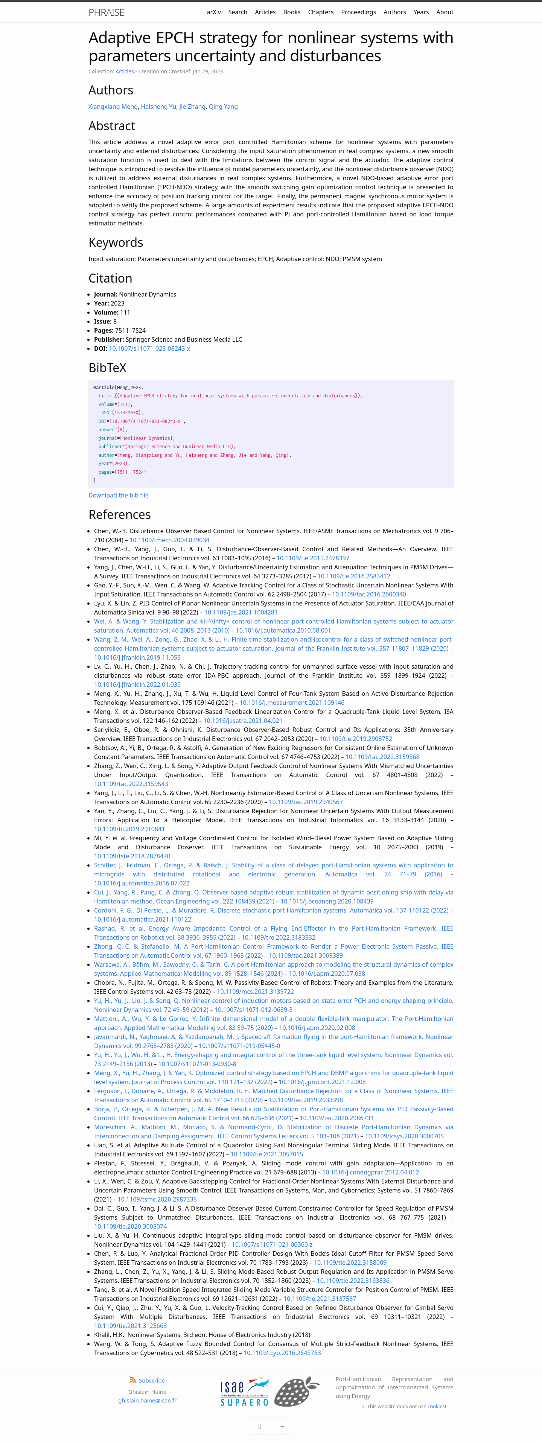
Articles (265, 12)
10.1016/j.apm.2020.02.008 (317, 1028)
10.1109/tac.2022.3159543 (131, 784)
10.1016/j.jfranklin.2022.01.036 (137, 684)
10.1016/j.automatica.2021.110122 (142, 919)
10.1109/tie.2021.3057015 (266, 1154)
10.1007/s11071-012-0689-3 (253, 1009)
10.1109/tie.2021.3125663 (130, 1326)
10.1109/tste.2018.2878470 (132, 856)
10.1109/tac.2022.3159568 (383, 757)
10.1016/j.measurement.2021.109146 (291, 702)
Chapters (321, 12)
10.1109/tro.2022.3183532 (278, 937)
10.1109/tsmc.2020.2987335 (157, 1199)
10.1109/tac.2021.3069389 (306, 955)
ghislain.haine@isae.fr (147, 1400)
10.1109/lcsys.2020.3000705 (404, 1136)
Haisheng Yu (158, 106)
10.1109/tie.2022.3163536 (353, 1280)
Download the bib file (118, 495)
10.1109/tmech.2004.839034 (169, 540)
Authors (395, 12)
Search (238, 12)
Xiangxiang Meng (113, 106)
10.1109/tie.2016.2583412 (354, 576)
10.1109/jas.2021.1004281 (241, 612)
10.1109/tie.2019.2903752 (356, 739)
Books (292, 12)
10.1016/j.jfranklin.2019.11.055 (137, 657)
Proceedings (358, 12)
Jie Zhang (193, 106)
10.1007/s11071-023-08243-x (149, 348)
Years (421, 12)
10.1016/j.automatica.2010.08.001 (283, 630)
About (445, 12)
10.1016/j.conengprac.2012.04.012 (370, 1172)
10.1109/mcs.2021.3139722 (255, 991)
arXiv (214, 12)
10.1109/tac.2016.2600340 (369, 594)
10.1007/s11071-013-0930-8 (197, 1064)
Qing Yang (223, 106)
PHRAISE (106, 12)
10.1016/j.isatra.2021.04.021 (243, 720)
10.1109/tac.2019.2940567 (306, 802)
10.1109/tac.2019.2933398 (306, 1100)
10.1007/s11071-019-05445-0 (239, 1046)
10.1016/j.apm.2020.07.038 (327, 973)
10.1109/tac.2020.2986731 (337, 1118)
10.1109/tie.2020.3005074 (130, 1226)
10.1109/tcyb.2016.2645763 (282, 1353)
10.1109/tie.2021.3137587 (319, 1298)
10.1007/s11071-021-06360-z (272, 1244)
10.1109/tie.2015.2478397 (313, 558)
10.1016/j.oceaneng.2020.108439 (327, 901)
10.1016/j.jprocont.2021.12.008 (322, 1082)
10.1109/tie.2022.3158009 (350, 1262)
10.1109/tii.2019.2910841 (129, 829)
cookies (436, 1406)
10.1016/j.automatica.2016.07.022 (142, 883)
